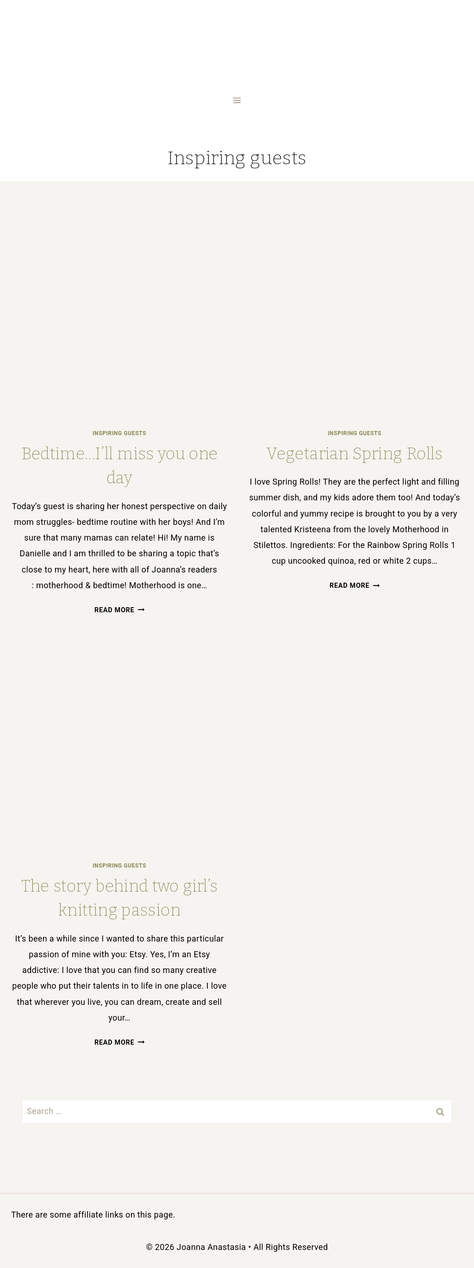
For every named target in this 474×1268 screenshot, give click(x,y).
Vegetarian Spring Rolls (354, 453)
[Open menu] (237, 100)
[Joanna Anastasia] (237, 33)
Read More (119, 610)
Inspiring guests (119, 433)
